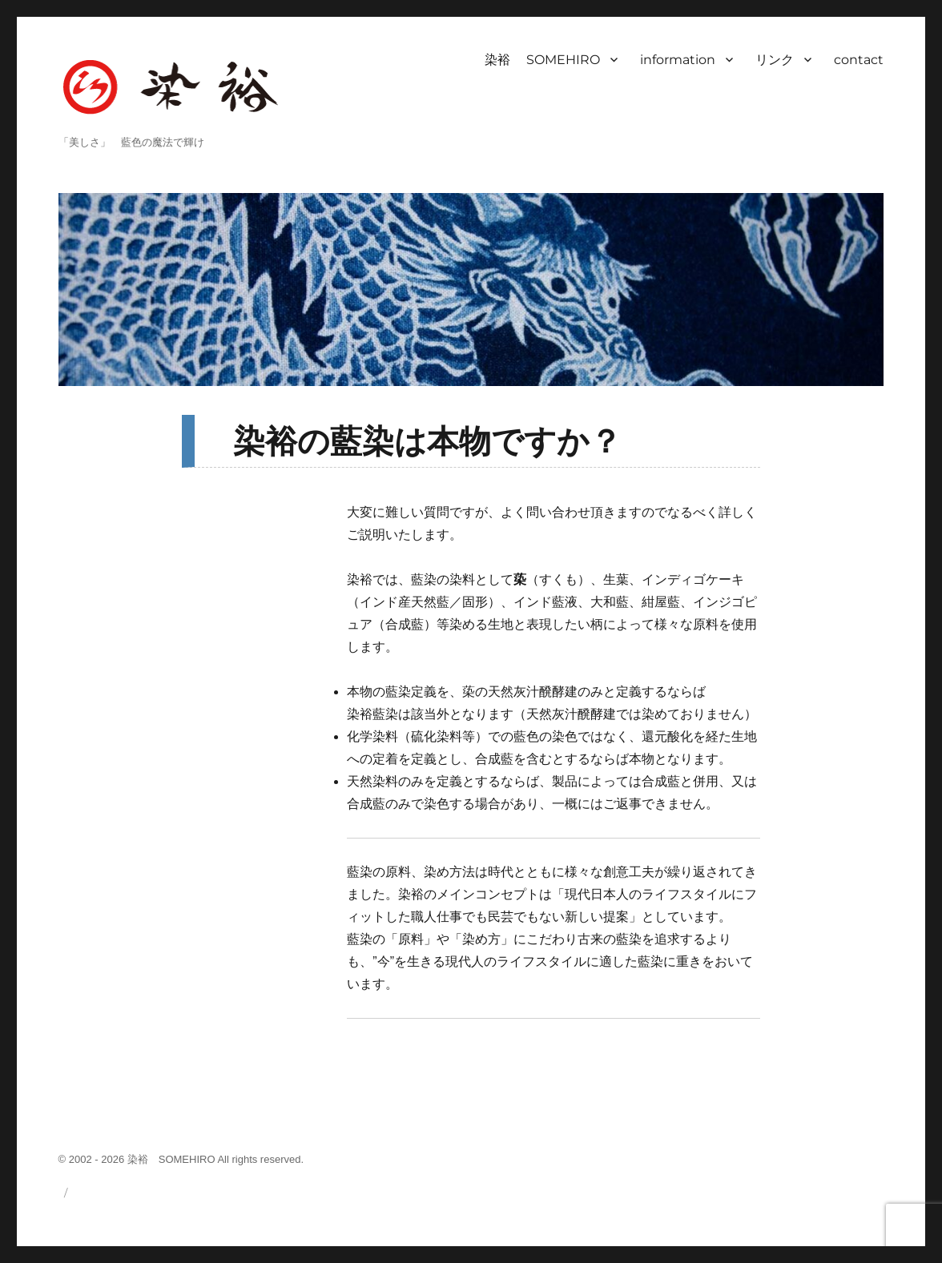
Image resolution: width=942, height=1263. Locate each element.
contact (859, 59)
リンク (774, 59)
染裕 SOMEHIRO (542, 59)
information (677, 59)
